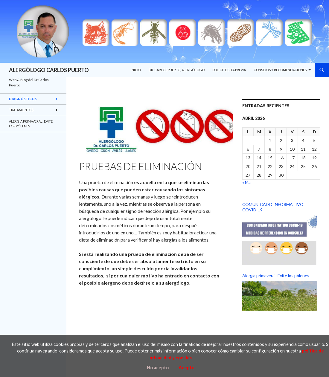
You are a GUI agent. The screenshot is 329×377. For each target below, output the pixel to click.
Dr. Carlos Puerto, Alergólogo (177, 70)
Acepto (186, 367)
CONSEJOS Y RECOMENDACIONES (280, 70)
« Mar (247, 182)
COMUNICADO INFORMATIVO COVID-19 (273, 207)
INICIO (136, 70)
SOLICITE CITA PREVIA (229, 70)
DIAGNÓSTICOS (23, 99)
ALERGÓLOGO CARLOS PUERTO (49, 70)
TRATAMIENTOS (21, 110)
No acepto (158, 367)
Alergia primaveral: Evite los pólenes (275, 275)
